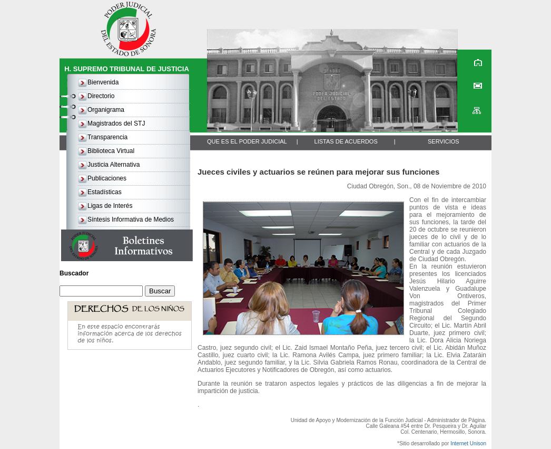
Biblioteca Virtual (110, 151)
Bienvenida (103, 82)
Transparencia (107, 137)
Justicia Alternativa (113, 164)
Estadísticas (104, 192)
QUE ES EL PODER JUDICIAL (247, 141)
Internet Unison (468, 443)
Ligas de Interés (109, 205)
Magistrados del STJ (116, 123)
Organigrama (105, 109)
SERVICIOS (443, 141)
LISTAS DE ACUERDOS (346, 141)
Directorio (100, 96)
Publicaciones (106, 178)
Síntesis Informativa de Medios (130, 219)
